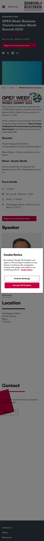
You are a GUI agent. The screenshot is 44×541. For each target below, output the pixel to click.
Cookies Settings (22, 278)
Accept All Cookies (22, 285)
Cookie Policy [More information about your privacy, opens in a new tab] (27, 270)
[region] (22, 270)
